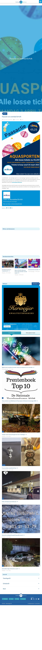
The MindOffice (37, 604)
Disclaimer (23, 599)
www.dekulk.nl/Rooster (17, 182)
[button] (14, 329)
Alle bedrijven (36, 283)
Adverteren (5, 599)
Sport (4, 113)
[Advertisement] (21, 218)
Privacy (17, 599)
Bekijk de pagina (7, 326)
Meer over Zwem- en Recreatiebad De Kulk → (13, 204)
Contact (11, 599)
